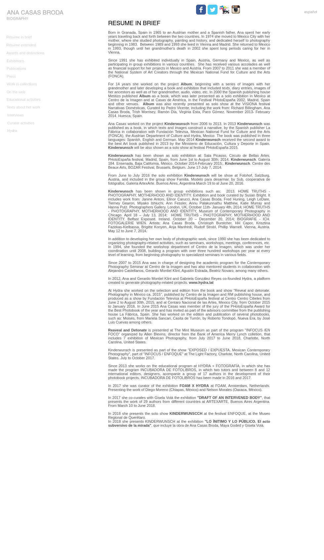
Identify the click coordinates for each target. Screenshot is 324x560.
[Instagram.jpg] (236, 10)
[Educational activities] (37, 100)
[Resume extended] (27, 45)
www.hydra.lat (201, 282)
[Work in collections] (28, 84)
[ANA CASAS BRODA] (35, 12)
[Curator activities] (28, 123)
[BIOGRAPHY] (20, 19)
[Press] (28, 76)
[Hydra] (28, 130)
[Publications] (28, 68)
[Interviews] (28, 115)
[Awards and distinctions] (27, 53)
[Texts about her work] (28, 107)
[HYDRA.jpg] (224, 10)
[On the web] (28, 92)
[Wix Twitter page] (213, 10)
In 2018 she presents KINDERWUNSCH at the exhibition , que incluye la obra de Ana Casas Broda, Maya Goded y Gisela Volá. (189, 423)
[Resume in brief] (27, 37)
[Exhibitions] (28, 61)
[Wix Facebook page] (201, 10)
